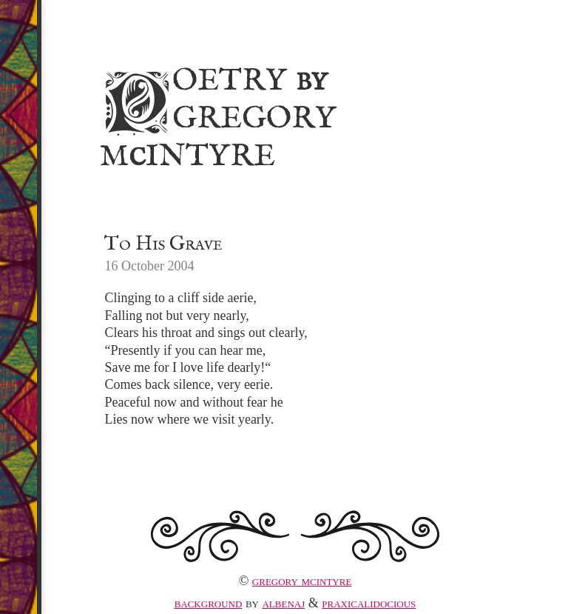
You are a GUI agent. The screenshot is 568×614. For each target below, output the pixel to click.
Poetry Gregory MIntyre (218, 116)
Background (209, 602)
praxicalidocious (369, 602)
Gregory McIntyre (302, 580)
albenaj (283, 602)
